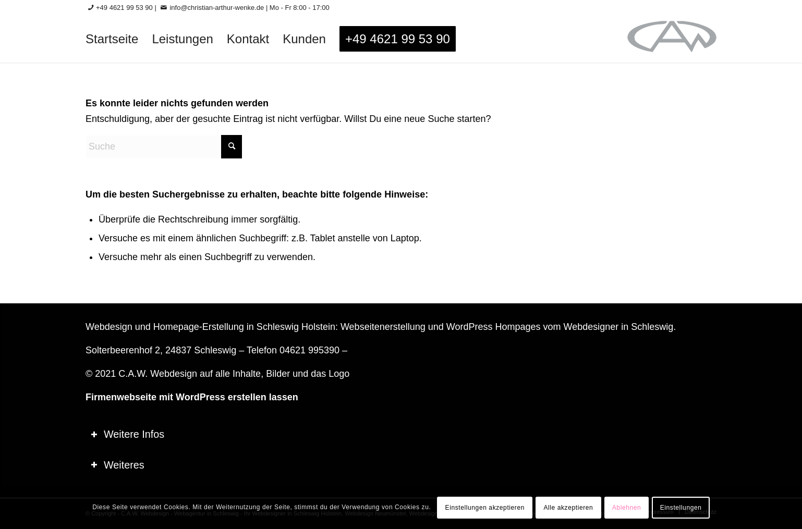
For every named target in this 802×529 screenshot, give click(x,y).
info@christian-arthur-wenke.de (216, 7)
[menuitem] (112, 39)
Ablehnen (626, 507)
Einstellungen (681, 507)
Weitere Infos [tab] (127, 434)
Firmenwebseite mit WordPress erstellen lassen (192, 397)
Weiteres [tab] (117, 465)
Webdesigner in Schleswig (618, 327)
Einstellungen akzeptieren (485, 507)
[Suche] (164, 146)
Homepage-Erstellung (198, 327)
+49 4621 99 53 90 (124, 7)
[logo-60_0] (671, 39)
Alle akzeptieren (568, 507)
